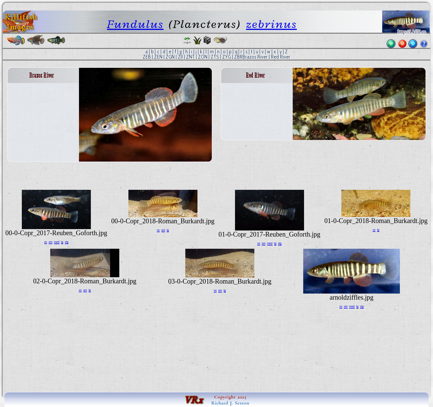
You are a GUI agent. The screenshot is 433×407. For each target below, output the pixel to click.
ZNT (190, 56)
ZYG (226, 56)
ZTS (215, 56)
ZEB (147, 56)
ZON (202, 56)
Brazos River (255, 56)
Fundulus (135, 24)
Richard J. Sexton (230, 403)
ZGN (170, 56)
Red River (280, 56)
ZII (180, 56)
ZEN (158, 56)
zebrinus (271, 24)
